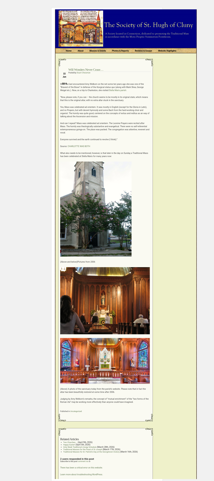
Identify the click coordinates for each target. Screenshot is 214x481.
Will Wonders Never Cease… (85, 69)
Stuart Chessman (83, 73)
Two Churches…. (70, 442)
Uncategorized (76, 411)
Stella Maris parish (117, 90)
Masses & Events (97, 51)
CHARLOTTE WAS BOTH (79, 146)
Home (69, 51)
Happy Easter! (69, 445)
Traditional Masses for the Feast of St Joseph (82, 449)
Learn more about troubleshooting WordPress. (81, 474)
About (81, 51)
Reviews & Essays (143, 51)
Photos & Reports (120, 51)
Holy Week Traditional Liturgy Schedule (79, 447)
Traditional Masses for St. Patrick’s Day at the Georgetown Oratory (91, 452)
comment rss (83, 461)
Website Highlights (167, 51)
